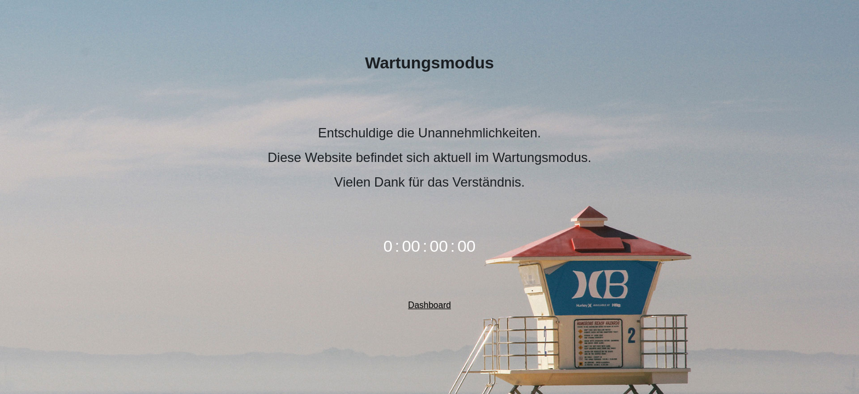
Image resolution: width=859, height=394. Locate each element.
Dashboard (429, 305)
